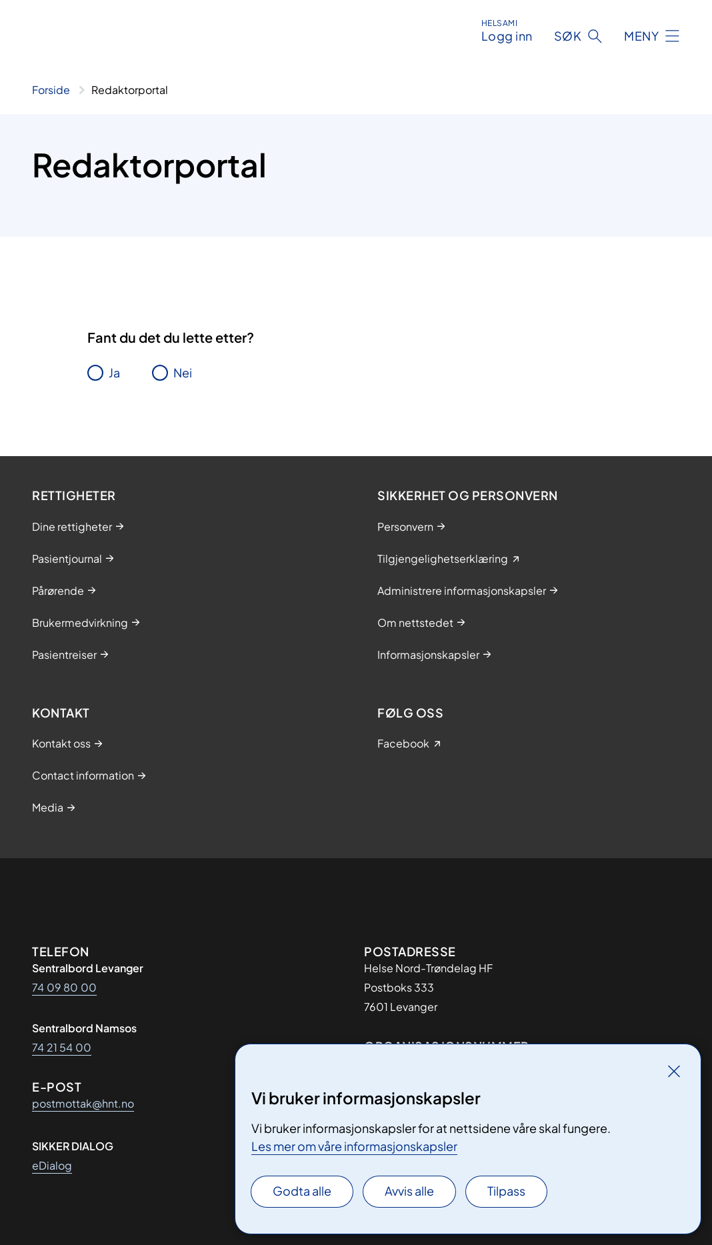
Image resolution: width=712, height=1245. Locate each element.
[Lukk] (674, 1071)
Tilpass (506, 1190)
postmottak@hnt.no (83, 1103)
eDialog (52, 1165)
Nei (182, 372)
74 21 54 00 (61, 1047)
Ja (114, 372)
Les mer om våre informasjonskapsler (354, 1146)
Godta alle (302, 1190)
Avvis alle (409, 1190)
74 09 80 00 (64, 987)
